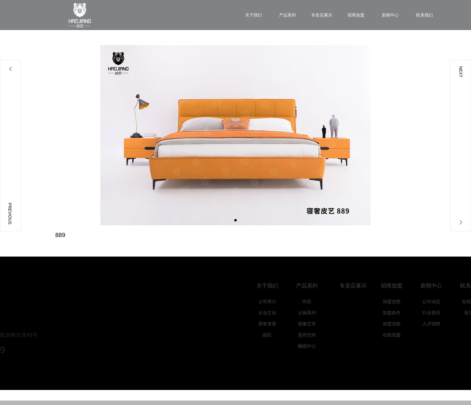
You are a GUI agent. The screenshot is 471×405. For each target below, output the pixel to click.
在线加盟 (397, 334)
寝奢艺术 (312, 323)
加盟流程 (397, 323)
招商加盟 (397, 286)
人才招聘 (436, 323)
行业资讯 (436, 312)
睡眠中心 (312, 346)
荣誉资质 (272, 323)
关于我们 (272, 286)
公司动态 (436, 301)
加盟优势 (397, 301)
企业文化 (272, 312)
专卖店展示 (359, 286)
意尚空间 (312, 334)
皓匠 (272, 334)
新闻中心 (436, 286)
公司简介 (272, 301)
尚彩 (312, 301)
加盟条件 (397, 312)
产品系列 (312, 286)
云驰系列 (312, 312)
